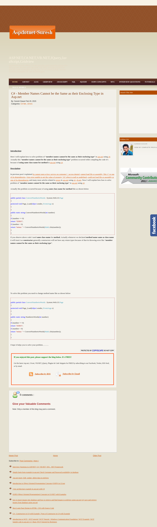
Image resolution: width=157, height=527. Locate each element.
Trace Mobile (19, 87)
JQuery (83, 82)
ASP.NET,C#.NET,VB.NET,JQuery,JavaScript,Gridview (38, 59)
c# (109, 157)
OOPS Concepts (98, 82)
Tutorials (150, 82)
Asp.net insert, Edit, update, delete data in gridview (31, 478)
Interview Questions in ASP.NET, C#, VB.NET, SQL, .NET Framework (38, 467)
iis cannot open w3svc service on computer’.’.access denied (56, 174)
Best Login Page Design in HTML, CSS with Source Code (33, 508)
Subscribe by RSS (40, 374)
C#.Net (24, 104)
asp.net (100, 157)
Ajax (36, 82)
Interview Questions (129, 82)
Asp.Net (25, 82)
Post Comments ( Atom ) (29, 461)
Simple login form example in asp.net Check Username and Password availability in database (45, 472)
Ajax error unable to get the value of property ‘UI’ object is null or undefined (56, 177)
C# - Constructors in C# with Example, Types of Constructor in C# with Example (41, 514)
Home (15, 82)
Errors (30, 104)
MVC (113, 82)
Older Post (97, 456)
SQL (73, 82)
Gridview (47, 82)
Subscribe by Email (68, 374)
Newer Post (13, 456)
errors (58, 180)
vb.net (78, 180)
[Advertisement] (88, 32)
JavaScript (62, 82)
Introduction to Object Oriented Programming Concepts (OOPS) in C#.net (39, 483)
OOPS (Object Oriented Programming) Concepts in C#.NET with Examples (39, 494)
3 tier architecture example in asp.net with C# (29, 489)
